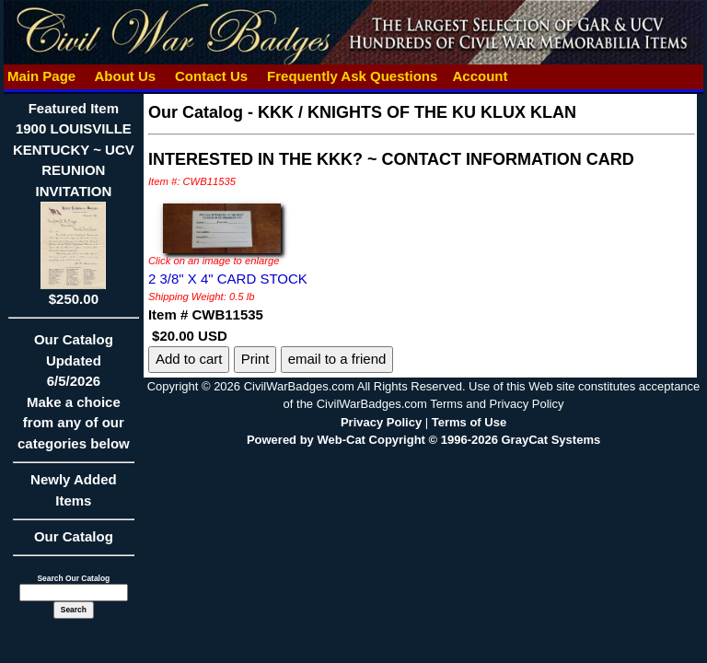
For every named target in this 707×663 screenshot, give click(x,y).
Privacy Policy (381, 422)
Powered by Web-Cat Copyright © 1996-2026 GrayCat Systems (423, 440)
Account (479, 76)
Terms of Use (469, 422)
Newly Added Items (73, 495)
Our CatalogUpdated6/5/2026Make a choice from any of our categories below (73, 397)
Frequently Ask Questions (352, 76)
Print (255, 358)
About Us (125, 76)
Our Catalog (73, 536)
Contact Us (211, 76)
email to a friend (337, 358)
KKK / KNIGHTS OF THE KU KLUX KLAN (417, 112)
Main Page (42, 76)
